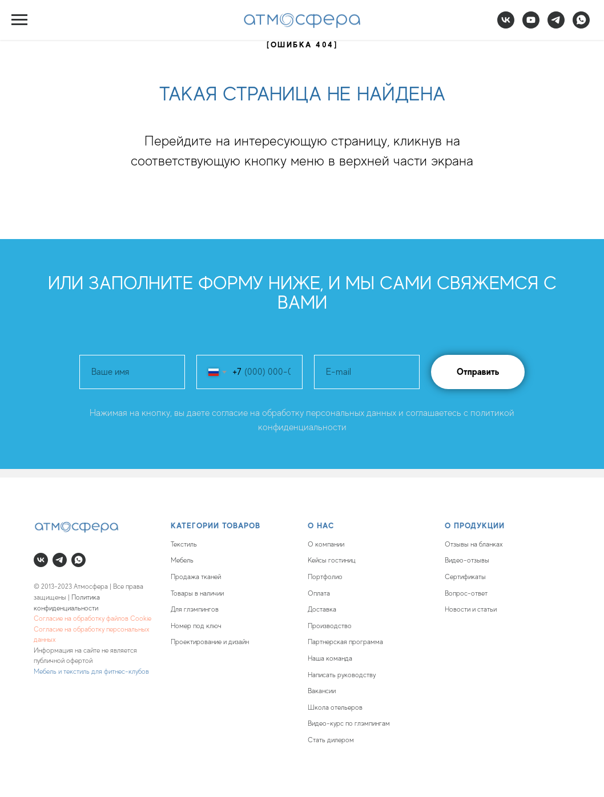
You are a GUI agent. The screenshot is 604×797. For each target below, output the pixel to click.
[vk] (505, 25)
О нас (321, 525)
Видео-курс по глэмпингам (349, 723)
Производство (330, 626)
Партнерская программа (345, 642)
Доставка (322, 609)
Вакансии (322, 691)
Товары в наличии (197, 593)
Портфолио (325, 577)
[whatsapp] (581, 25)
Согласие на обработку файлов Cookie (92, 618)
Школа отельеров (335, 707)
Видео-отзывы (467, 560)
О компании (326, 544)
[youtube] (530, 25)
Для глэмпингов (195, 609)
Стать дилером (331, 740)
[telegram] (556, 25)
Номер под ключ (196, 626)
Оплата (319, 593)
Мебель (182, 560)
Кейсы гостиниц (332, 560)
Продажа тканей (196, 577)
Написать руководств (340, 675)
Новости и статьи (471, 609)
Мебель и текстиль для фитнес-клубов (91, 671)
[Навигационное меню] (19, 20)
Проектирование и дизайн (210, 642)
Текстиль (184, 544)
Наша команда (330, 658)
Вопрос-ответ (466, 593)
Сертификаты (465, 577)
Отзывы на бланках (474, 544)
